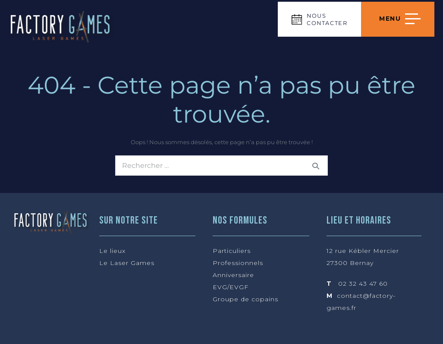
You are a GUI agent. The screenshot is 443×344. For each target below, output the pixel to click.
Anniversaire (233, 275)
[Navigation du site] (398, 19)
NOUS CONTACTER (327, 20)
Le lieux (112, 251)
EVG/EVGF (230, 287)
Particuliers (232, 251)
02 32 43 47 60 (363, 283)
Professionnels (238, 263)
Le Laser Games (126, 263)
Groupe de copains (245, 299)
